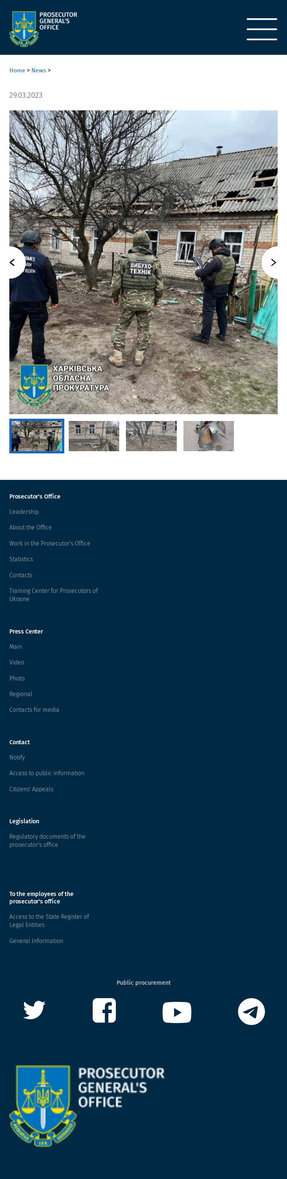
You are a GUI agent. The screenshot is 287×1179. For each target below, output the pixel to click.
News (38, 70)
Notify (17, 757)
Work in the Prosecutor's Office (49, 543)
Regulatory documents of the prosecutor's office (47, 840)
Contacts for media (34, 709)
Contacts (20, 575)
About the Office (30, 527)
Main (15, 646)
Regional (21, 694)
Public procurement (144, 982)
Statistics (21, 559)
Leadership (24, 511)
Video (16, 662)
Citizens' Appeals (31, 789)
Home (17, 70)
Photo (17, 678)
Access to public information (46, 773)
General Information (36, 940)
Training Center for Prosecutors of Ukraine (53, 595)
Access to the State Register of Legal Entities (49, 920)
